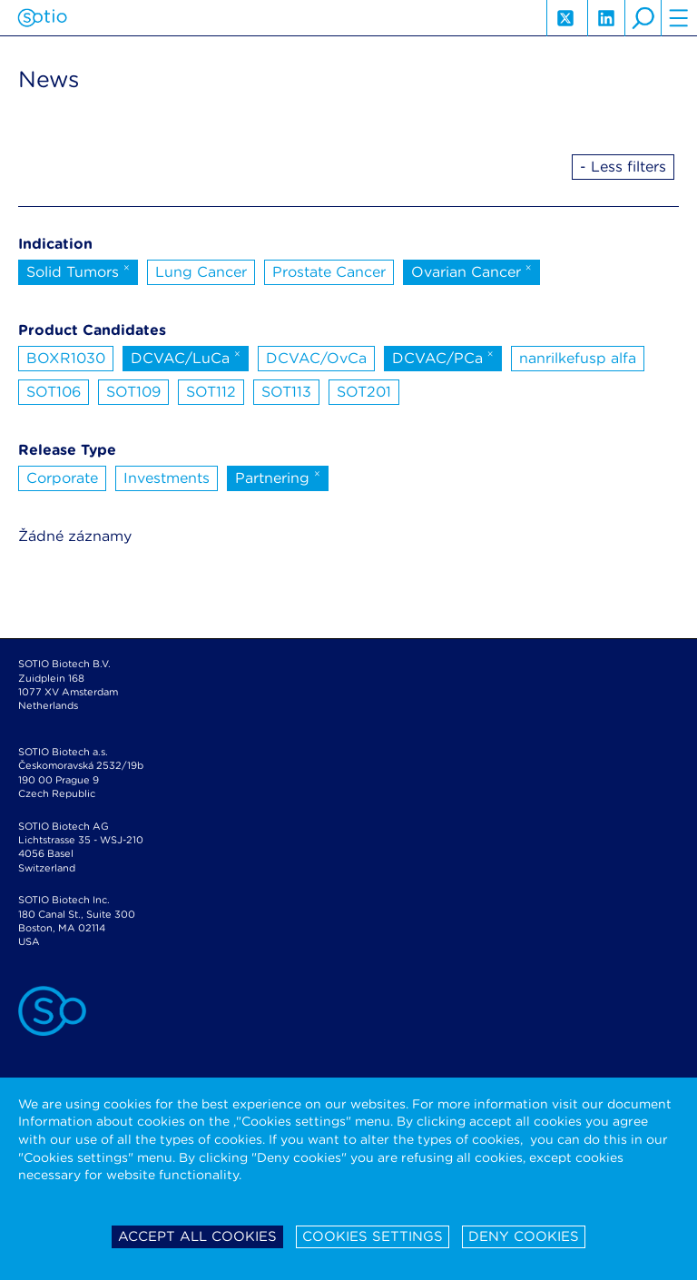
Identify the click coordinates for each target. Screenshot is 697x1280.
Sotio (42, 18)
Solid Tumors (78, 271)
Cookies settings (372, 1236)
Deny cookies (523, 1236)
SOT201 (364, 391)
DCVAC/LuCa (186, 357)
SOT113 (286, 391)
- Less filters (623, 166)
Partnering (277, 477)
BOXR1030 (65, 358)
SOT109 (133, 391)
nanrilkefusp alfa (577, 358)
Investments (166, 478)
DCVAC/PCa (443, 357)
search (642, 18)
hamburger (679, 18)
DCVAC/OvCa (316, 358)
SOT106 (53, 391)
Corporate (62, 478)
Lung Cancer (201, 272)
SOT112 (211, 391)
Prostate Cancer (329, 272)
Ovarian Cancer (471, 271)
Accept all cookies (197, 1236)
